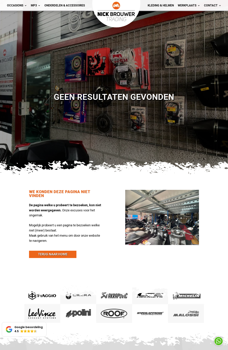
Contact (211, 5)
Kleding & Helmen (161, 5)
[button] (24, 329)
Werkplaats (187, 5)
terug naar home (53, 254)
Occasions (15, 5)
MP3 (34, 5)
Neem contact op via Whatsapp (218, 341)
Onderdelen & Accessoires (64, 5)
